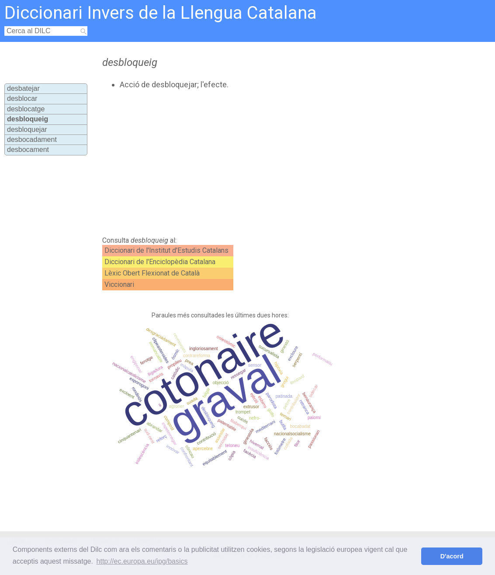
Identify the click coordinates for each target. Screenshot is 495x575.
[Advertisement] (248, 163)
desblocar (22, 98)
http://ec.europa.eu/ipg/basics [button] (142, 561)
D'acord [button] (452, 556)
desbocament (28, 149)
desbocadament (32, 139)
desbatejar (23, 88)
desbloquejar (27, 129)
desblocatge (26, 109)
